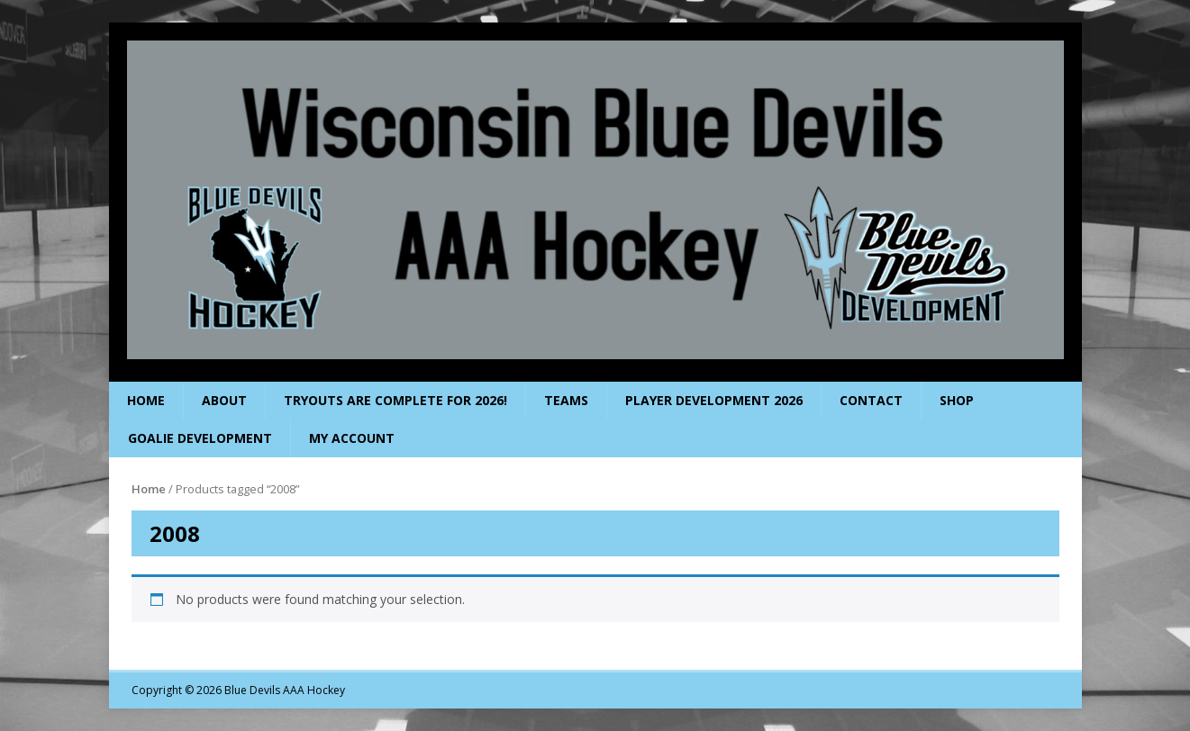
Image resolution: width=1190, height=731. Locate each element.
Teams (566, 400)
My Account (352, 438)
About (224, 400)
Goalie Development (200, 438)
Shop (957, 400)
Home (146, 400)
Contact (871, 400)
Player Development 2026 (714, 400)
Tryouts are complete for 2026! (395, 400)
